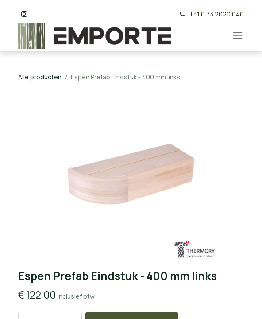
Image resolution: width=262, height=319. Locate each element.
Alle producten (40, 77)
